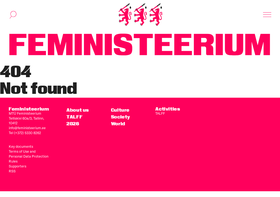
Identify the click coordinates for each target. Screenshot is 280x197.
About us (77, 110)
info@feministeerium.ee (27, 128)
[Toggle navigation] (267, 15)
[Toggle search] (13, 14)
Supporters (17, 166)
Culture (120, 110)
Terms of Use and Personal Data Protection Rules (28, 156)
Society (120, 117)
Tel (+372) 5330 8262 (25, 133)
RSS (12, 171)
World (118, 123)
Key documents (21, 146)
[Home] (140, 14)
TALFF (160, 113)
